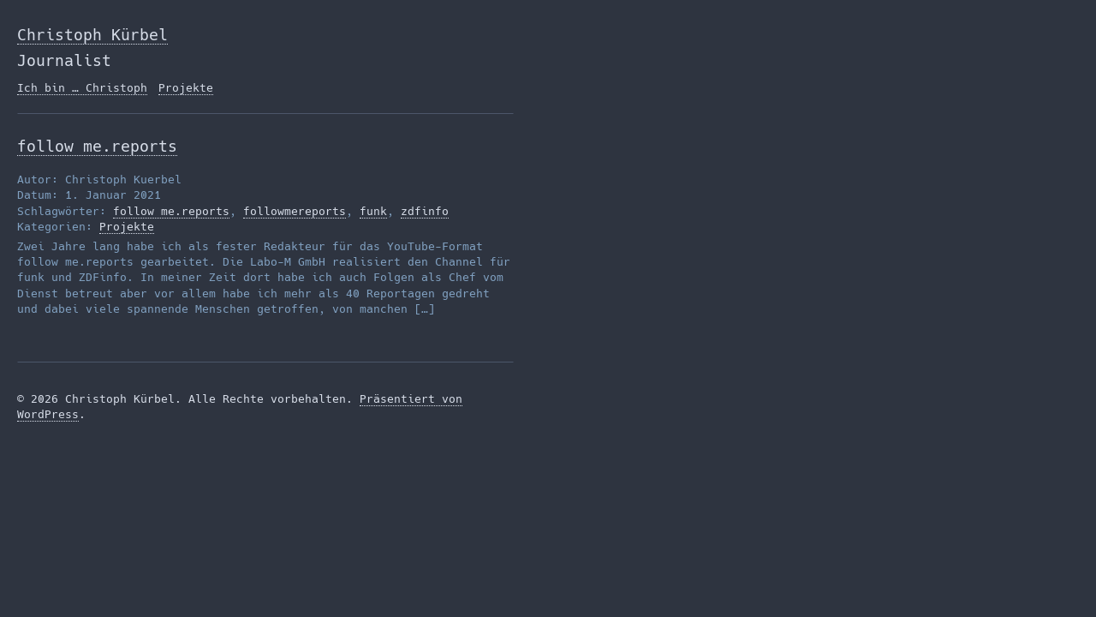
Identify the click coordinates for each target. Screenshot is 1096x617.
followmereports (294, 211)
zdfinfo (425, 211)
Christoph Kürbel (92, 35)
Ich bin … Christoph (82, 87)
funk (373, 211)
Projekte (185, 87)
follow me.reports (97, 146)
